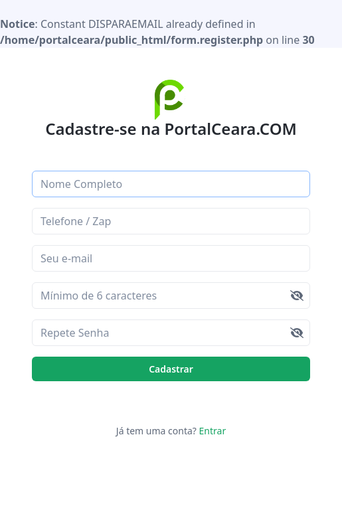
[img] (296, 295)
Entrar (211, 430)
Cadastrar (171, 369)
